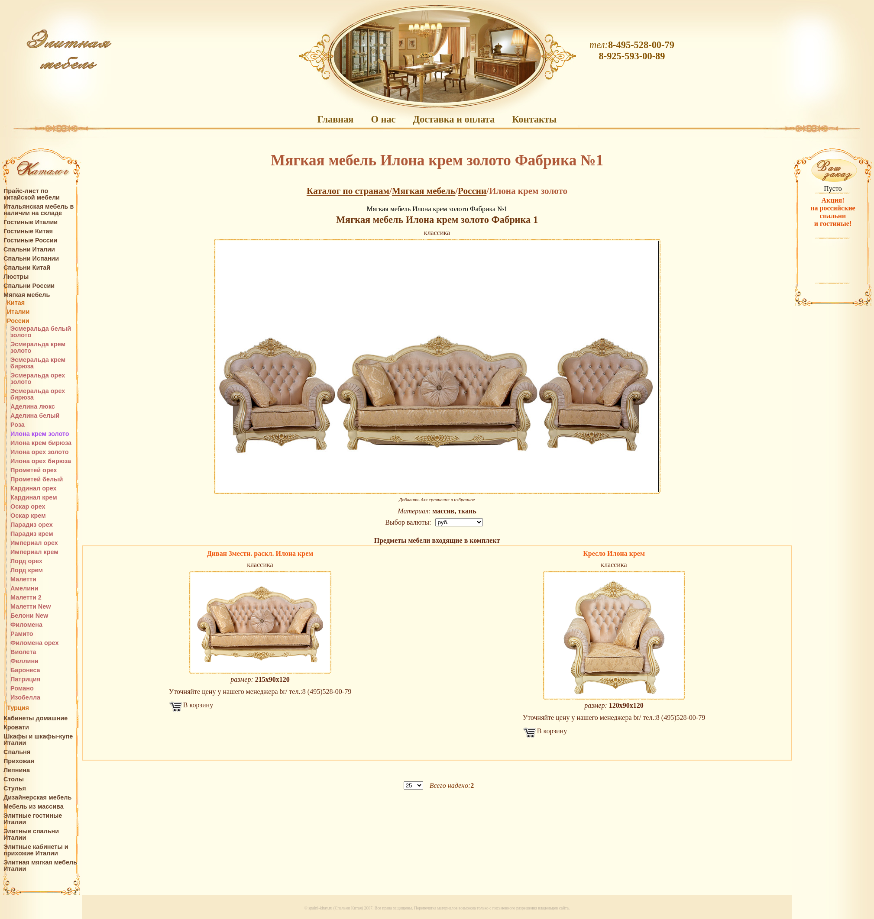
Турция (18, 708)
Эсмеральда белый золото (40, 332)
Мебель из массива (33, 806)
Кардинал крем (33, 497)
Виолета (23, 652)
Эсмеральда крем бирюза (37, 363)
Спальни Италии (29, 249)
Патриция (25, 679)
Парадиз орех (31, 525)
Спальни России (29, 286)
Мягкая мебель (26, 295)
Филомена (26, 625)
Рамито (21, 634)
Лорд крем (26, 570)
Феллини (24, 661)
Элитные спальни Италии (31, 834)
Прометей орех (33, 470)
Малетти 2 (26, 597)
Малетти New (30, 606)
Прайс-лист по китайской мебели (31, 194)
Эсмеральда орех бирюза (37, 394)
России (18, 321)
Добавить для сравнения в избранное (437, 499)
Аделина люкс (32, 406)
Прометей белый (36, 479)
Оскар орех (27, 506)
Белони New (29, 616)
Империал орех (34, 543)
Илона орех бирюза (40, 461)
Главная (335, 119)
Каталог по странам (348, 191)
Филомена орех (34, 643)
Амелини (24, 588)
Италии (18, 312)
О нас (383, 119)
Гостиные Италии (30, 222)
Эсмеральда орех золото (37, 378)
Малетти (23, 579)
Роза (17, 425)
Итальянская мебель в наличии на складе (38, 209)
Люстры (16, 277)
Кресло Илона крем (614, 553)
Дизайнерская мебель (37, 797)
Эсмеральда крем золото (37, 347)
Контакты (534, 119)
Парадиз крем (31, 534)
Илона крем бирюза (40, 443)
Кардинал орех (33, 488)
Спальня (16, 752)
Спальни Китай (26, 267)
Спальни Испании (31, 258)
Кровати (16, 727)
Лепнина (16, 770)
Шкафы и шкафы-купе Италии (38, 739)
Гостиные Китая (28, 231)
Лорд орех (26, 561)
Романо (22, 688)
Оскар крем (28, 516)
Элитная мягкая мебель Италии (40, 865)
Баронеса (25, 670)
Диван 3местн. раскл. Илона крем (260, 553)
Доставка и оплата (454, 119)
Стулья (14, 788)
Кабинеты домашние (35, 718)
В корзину (198, 705)
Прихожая (18, 761)
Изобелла (25, 697)
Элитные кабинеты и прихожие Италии (35, 850)
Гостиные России (30, 240)
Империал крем (34, 552)
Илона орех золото (39, 452)
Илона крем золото (39, 434)
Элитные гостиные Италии (32, 819)
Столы (13, 779)
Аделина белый (34, 416)
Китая (16, 303)
